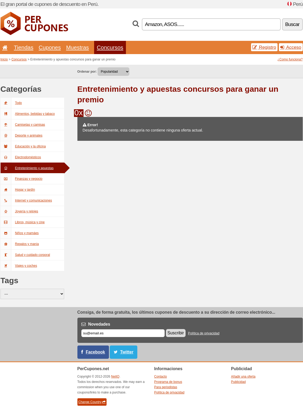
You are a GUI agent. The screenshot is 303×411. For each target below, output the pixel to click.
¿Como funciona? (290, 59)
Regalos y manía (20, 244)
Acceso (290, 47)
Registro (264, 47)
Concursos (110, 47)
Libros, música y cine (23, 222)
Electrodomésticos (21, 157)
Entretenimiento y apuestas (27, 168)
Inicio (4, 59)
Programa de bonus (168, 382)
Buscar (292, 24)
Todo (11, 103)
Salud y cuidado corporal (25, 255)
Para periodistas (165, 387)
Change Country (92, 402)
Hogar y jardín (18, 189)
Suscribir (176, 333)
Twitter (126, 352)
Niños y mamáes (20, 233)
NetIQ (115, 376)
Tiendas (23, 47)
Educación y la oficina (23, 146)
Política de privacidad (203, 333)
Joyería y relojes (19, 211)
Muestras (77, 47)
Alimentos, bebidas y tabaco (28, 113)
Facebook (95, 352)
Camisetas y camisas (23, 124)
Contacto (160, 376)
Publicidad (238, 382)
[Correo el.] (123, 333)
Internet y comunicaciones (26, 200)
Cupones (50, 47)
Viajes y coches (19, 265)
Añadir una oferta (243, 376)
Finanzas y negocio (21, 178)
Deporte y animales (21, 135)
